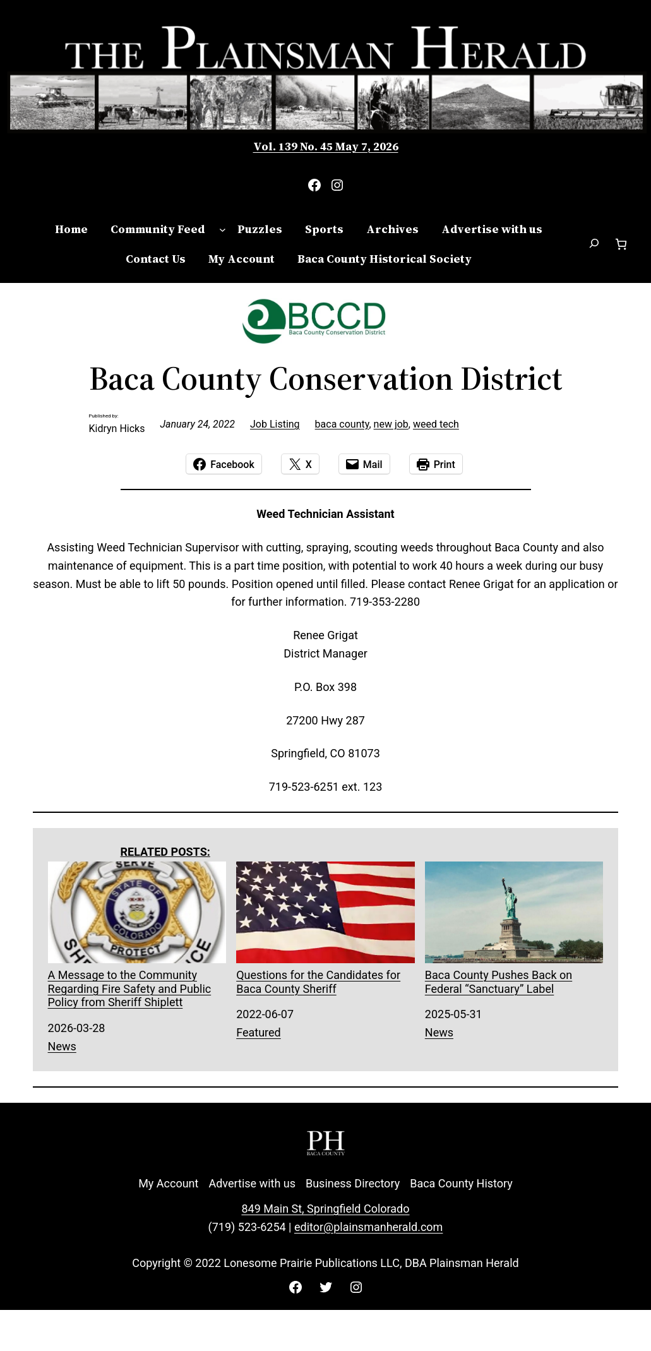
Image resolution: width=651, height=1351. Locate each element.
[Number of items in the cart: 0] (621, 244)
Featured (258, 1032)
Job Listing (275, 424)
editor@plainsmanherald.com (368, 1227)
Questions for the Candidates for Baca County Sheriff (325, 928)
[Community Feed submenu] (222, 229)
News (62, 1046)
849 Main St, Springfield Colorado (325, 1208)
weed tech (436, 424)
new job (391, 424)
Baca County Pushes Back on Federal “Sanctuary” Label (514, 928)
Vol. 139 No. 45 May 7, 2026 (325, 146)
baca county (342, 424)
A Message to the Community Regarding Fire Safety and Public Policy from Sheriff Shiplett (137, 935)
